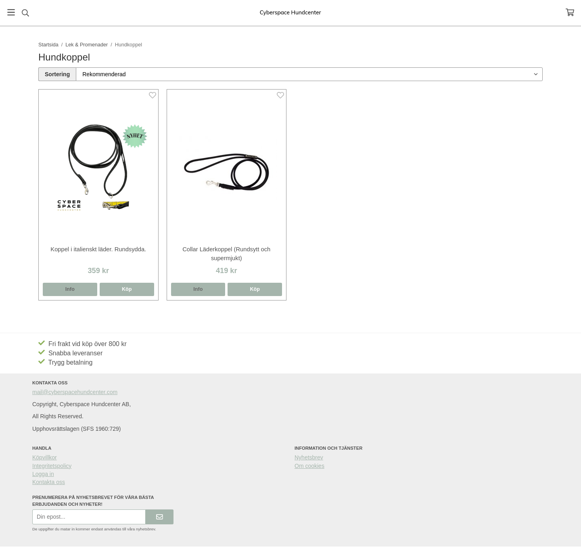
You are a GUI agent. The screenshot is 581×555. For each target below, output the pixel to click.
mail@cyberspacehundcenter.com (74, 392)
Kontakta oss (48, 482)
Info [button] (70, 289)
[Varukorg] (570, 12)
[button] (127, 289)
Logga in (43, 474)
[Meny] (11, 12)
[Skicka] (159, 516)
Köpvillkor (44, 457)
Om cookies (309, 466)
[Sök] (25, 13)
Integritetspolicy (51, 466)
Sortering (57, 74)
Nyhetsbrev (309, 457)
